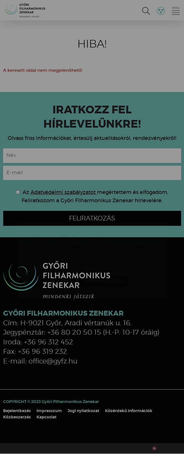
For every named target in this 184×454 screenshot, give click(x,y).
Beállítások (104, 247)
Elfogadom (53, 247)
